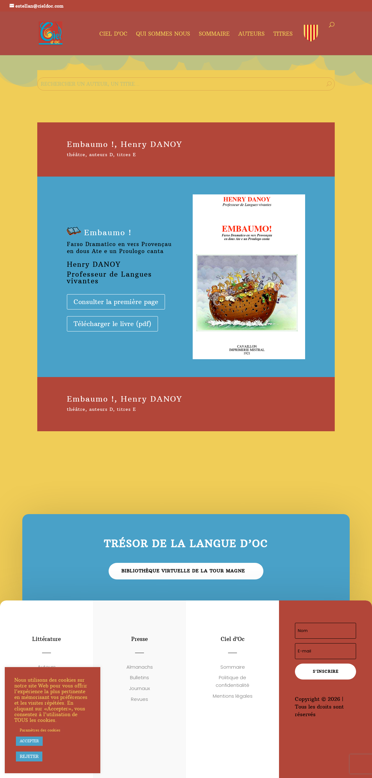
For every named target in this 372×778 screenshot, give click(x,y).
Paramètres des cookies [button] (40, 730)
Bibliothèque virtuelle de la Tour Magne (183, 571)
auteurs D (101, 154)
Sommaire (214, 34)
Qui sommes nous (163, 34)
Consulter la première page (116, 302)
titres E (126, 154)
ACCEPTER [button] (29, 741)
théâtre (76, 154)
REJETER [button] (29, 756)
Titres (283, 34)
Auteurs (251, 34)
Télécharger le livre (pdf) (112, 324)
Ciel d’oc (113, 34)
